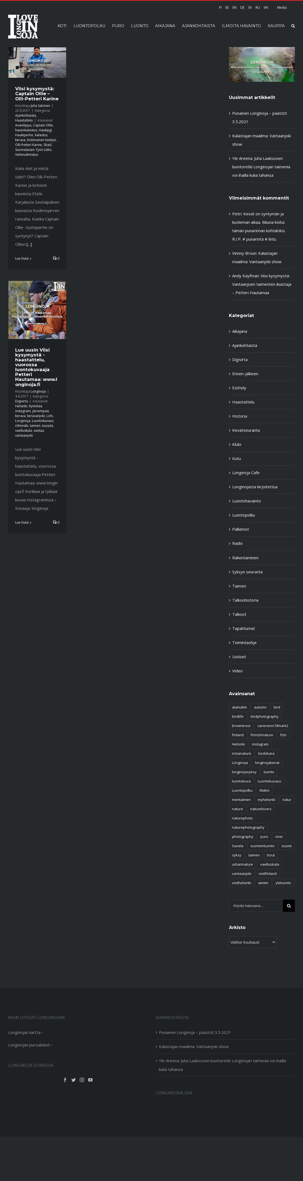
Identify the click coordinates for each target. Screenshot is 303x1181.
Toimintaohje (244, 642)
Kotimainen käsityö (41, 140)
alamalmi (239, 707)
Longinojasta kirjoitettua (255, 486)
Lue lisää (21, 258)
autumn (260, 707)
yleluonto (283, 882)
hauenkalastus (26, 130)
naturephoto (242, 818)
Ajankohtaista (25, 115)
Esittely (239, 387)
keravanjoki (36, 416)
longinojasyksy (244, 771)
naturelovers (261, 808)
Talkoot (239, 614)
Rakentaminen (245, 557)
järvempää (40, 411)
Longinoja (38, 391)
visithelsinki (241, 882)
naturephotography (248, 827)
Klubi (236, 444)
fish (283, 734)
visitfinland (268, 873)
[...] (29, 244)
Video (237, 670)
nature (237, 808)
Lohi (49, 416)
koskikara (266, 753)
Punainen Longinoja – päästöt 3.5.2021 (195, 1032)
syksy (236, 855)
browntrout (241, 725)
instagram (23, 411)
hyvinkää (35, 406)
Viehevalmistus (26, 154)
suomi (287, 845)
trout (271, 855)
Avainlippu (23, 125)
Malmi (264, 790)
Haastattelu (24, 120)
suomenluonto (262, 845)
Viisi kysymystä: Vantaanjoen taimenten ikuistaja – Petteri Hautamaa (261, 284)
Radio (237, 543)
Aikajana (239, 331)
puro (264, 836)
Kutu (236, 458)
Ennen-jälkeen (245, 373)
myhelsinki (266, 799)
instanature (241, 753)
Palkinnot (240, 529)
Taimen (239, 586)
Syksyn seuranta (247, 571)
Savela (237, 845)
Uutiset (239, 656)
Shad (47, 144)
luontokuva (241, 781)
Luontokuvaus (42, 420)
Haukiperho (24, 135)
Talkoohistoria (245, 600)
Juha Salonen (40, 105)
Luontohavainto (246, 501)
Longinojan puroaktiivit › (30, 1045)
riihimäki (21, 425)
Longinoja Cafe (246, 472)
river (279, 836)
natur (286, 799)
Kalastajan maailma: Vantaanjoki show (194, 1046)
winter (263, 882)
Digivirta (21, 401)
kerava (20, 140)
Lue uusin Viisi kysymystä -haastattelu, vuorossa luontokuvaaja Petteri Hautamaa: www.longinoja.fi (36, 367)
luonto (269, 771)
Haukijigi (45, 130)
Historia (239, 416)
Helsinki (21, 406)
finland (238, 734)
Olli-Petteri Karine (28, 144)
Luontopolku (243, 515)
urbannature (242, 864)
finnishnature (262, 734)
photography (242, 836)
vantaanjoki (24, 435)
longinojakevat (267, 762)
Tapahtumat (243, 628)
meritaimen (241, 799)
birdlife (238, 716)
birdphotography (265, 716)
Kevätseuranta (246, 430)
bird (277, 707)
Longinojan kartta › (25, 1032)
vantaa (39, 430)
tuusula (47, 425)
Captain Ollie (43, 125)
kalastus (41, 135)
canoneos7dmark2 (272, 725)
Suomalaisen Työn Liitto (33, 149)
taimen (35, 425)
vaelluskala (23, 430)
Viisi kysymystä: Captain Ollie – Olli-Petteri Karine (37, 93)
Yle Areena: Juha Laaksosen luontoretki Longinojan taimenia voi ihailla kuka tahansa (261, 167)
